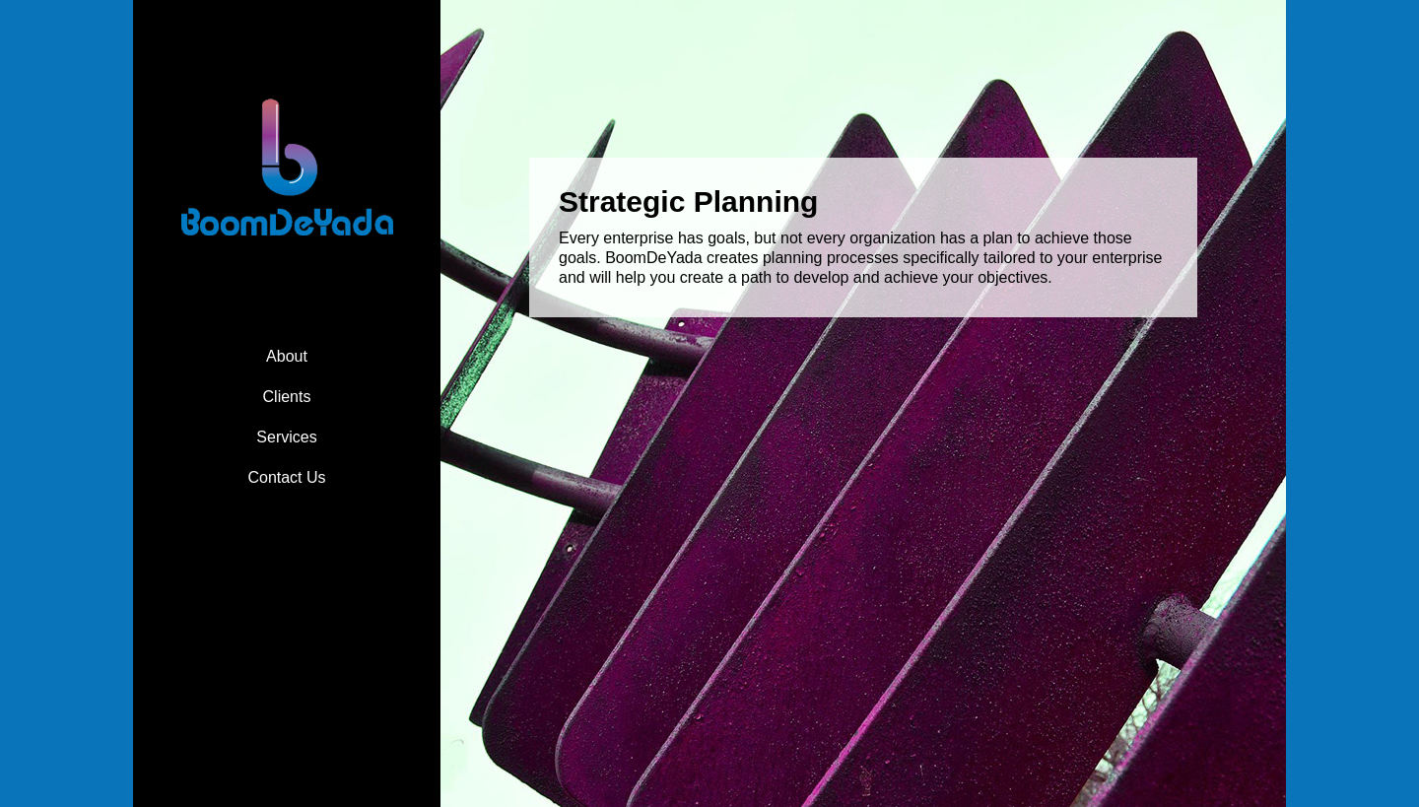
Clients (287, 396)
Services (286, 437)
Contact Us (286, 477)
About (286, 356)
